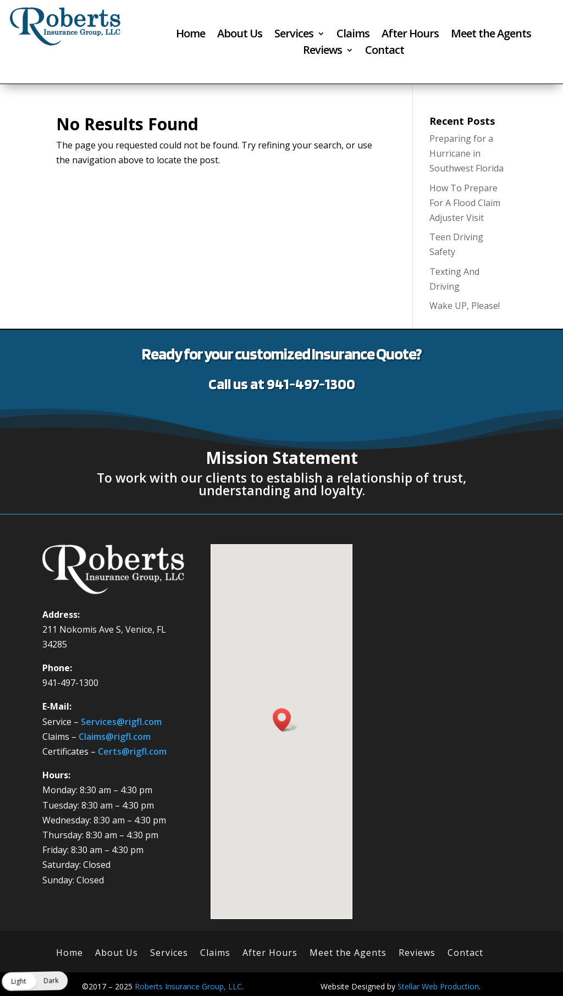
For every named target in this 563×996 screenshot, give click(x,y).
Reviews (322, 51)
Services (293, 35)
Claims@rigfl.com (115, 737)
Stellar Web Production (438, 986)
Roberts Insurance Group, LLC (188, 986)
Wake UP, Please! (464, 306)
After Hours (410, 35)
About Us (239, 35)
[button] (285, 720)
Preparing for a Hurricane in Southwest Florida (466, 153)
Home (190, 35)
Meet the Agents (491, 35)
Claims (352, 35)
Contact (384, 51)
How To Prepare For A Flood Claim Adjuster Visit (464, 203)
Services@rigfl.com (121, 722)
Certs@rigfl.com (132, 751)
